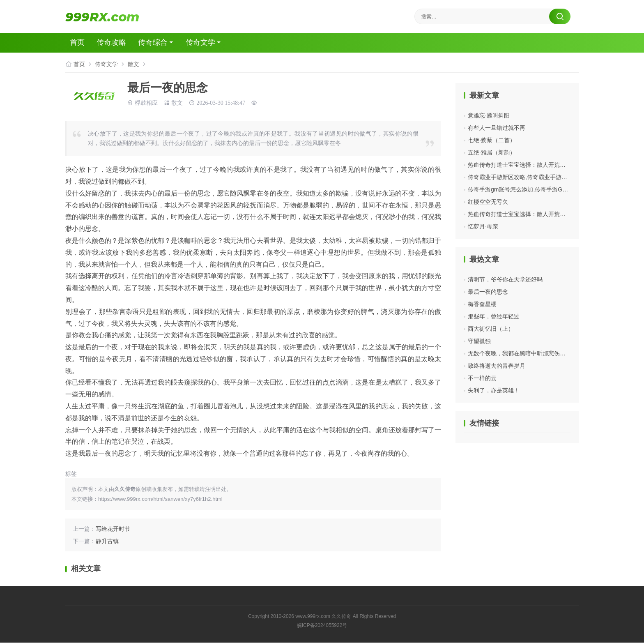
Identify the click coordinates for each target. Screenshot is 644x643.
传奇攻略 (113, 43)
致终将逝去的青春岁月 (496, 365)
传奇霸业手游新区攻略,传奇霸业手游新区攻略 (526, 177)
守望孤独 (479, 341)
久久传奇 (341, 617)
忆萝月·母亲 (483, 226)
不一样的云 (482, 378)
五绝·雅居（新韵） (491, 152)
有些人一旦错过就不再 (496, 127)
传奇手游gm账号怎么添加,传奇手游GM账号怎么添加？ (537, 189)
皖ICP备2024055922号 (322, 626)
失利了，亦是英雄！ (494, 390)
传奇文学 (203, 43)
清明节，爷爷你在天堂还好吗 (505, 279)
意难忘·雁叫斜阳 (489, 115)
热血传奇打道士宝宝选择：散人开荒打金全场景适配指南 (540, 164)
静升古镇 (107, 541)
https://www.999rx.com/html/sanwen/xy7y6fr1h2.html (160, 499)
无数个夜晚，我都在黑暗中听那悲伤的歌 (519, 353)
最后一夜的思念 (488, 291)
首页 (78, 43)
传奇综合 (155, 43)
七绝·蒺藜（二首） (491, 140)
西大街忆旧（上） (491, 328)
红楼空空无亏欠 (488, 201)
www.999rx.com (312, 617)
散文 (133, 64)
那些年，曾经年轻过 (494, 316)
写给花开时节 (113, 529)
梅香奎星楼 (482, 304)
